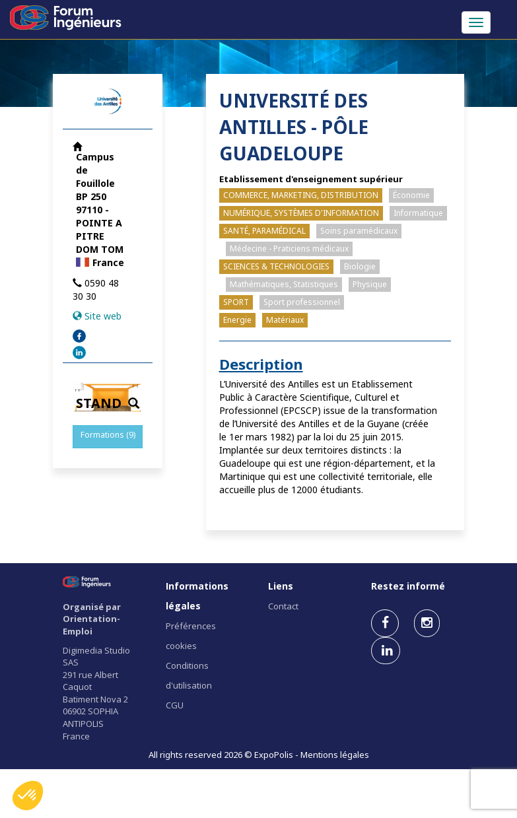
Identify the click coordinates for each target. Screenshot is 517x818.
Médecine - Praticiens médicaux (289, 248)
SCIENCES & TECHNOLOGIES (276, 266)
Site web (103, 316)
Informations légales (197, 596)
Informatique (418, 213)
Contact (283, 606)
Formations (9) (108, 434)
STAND (107, 403)
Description (261, 364)
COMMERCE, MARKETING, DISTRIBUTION (300, 195)
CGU (175, 705)
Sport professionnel (301, 302)
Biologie (360, 266)
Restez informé (408, 586)
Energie (237, 319)
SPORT (236, 302)
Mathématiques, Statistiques (284, 284)
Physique (370, 284)
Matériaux (285, 319)
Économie (411, 195)
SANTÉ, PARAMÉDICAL (264, 230)
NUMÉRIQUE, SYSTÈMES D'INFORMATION (301, 213)
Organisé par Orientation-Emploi (92, 619)
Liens (280, 586)
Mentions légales (334, 755)
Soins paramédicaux (358, 230)
